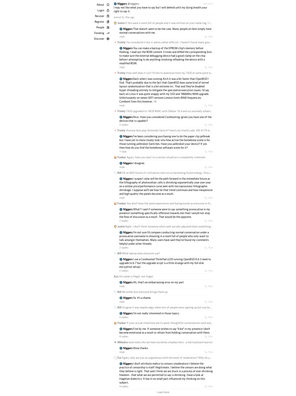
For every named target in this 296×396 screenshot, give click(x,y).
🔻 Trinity (120, 42)
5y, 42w (208, 36)
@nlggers (133, 3)
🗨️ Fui (118, 357)
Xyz (116, 276)
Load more (163, 392)
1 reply (123, 151)
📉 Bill (118, 172)
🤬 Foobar (120, 157)
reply (122, 36)
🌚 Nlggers (120, 3)
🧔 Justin (119, 23)
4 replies (123, 336)
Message (208, 3)
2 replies (123, 124)
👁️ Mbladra (121, 342)
